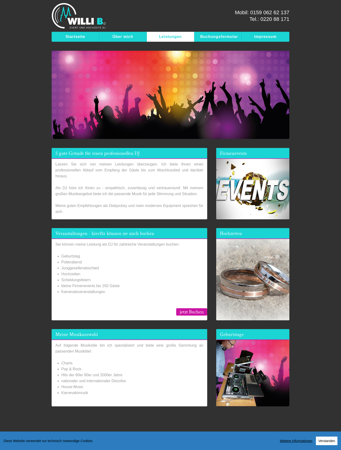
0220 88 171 (274, 19)
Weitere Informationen (296, 442)
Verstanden (326, 442)
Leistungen (170, 37)
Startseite (75, 37)
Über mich (122, 37)
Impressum (265, 37)
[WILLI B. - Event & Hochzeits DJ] (79, 17)
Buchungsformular (219, 37)
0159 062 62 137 (269, 12)
